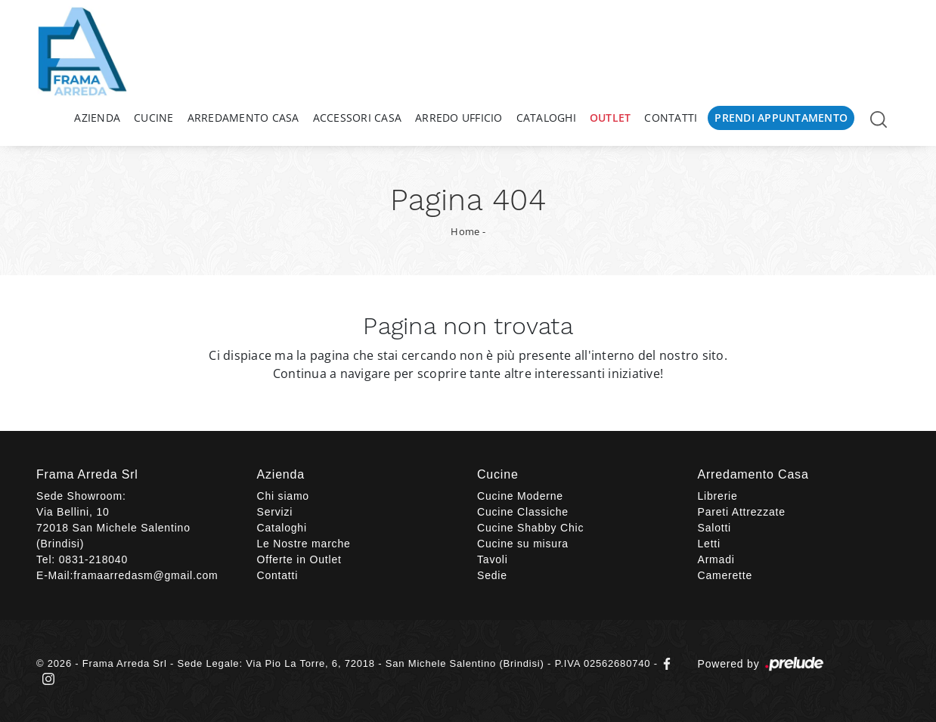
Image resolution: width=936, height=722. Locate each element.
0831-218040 (93, 559)
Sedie (492, 575)
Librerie (718, 496)
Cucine (154, 117)
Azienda (97, 117)
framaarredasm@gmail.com (145, 575)
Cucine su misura (523, 544)
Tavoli (492, 559)
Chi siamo (283, 496)
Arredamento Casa (243, 117)
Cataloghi (546, 117)
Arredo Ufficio (459, 117)
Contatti (670, 117)
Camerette (725, 575)
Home (465, 231)
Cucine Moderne (520, 496)
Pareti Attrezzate (742, 512)
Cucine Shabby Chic (530, 528)
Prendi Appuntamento (781, 117)
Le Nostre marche (304, 544)
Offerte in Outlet (299, 559)
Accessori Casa (357, 117)
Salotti (715, 528)
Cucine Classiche (523, 512)
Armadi (716, 559)
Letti (709, 544)
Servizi (275, 512)
